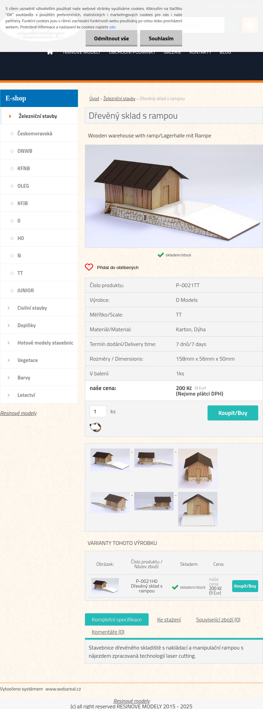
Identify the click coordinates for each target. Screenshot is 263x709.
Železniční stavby (38, 116)
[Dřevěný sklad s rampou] (174, 148)
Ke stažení (169, 619)
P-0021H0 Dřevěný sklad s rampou (146, 585)
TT (20, 273)
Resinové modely (18, 413)
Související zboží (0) (218, 619)
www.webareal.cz (63, 688)
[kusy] (98, 411)
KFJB (22, 203)
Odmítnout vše (111, 38)
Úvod (94, 98)
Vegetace (27, 360)
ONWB (24, 151)
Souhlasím (161, 38)
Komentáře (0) (108, 632)
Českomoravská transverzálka (34, 136)
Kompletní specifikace (117, 619)
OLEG (23, 186)
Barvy (23, 378)
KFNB (23, 168)
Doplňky (26, 325)
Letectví (26, 395)
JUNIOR (25, 290)
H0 (20, 238)
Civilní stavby (32, 308)
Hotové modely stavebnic (45, 343)
